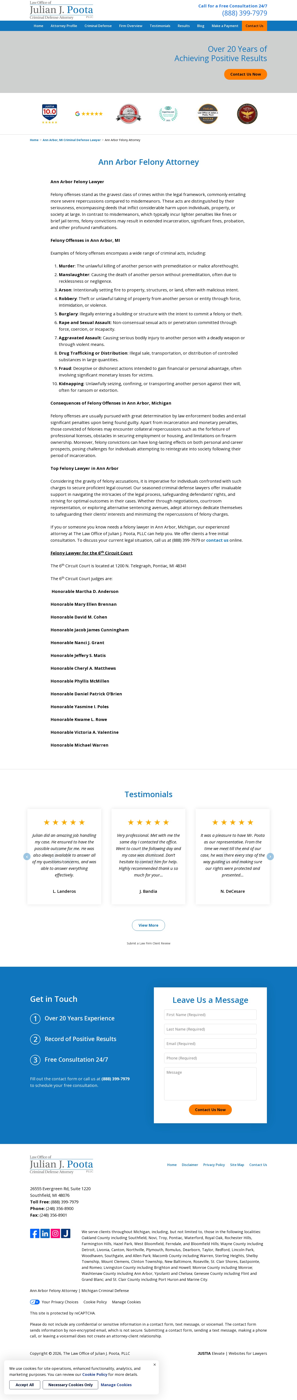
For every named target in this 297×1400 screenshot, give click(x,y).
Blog (200, 26)
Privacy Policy (214, 1165)
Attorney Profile (64, 26)
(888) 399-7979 (244, 12)
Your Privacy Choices (54, 1301)
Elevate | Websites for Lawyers (232, 1353)
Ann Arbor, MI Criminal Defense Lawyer (72, 140)
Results (184, 26)
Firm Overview (130, 26)
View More (148, 925)
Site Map (237, 1165)
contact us (217, 540)
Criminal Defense (98, 26)
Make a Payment (225, 26)
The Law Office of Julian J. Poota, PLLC (96, 1353)
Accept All (25, 1384)
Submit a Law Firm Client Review (148, 943)
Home (38, 26)
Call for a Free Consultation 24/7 (232, 6)
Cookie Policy (95, 1301)
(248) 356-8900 (59, 1208)
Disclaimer (190, 1165)
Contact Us (254, 26)
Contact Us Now (245, 74)
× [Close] (154, 1364)
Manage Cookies (126, 1301)
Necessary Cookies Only (70, 1384)
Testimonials (160, 26)
